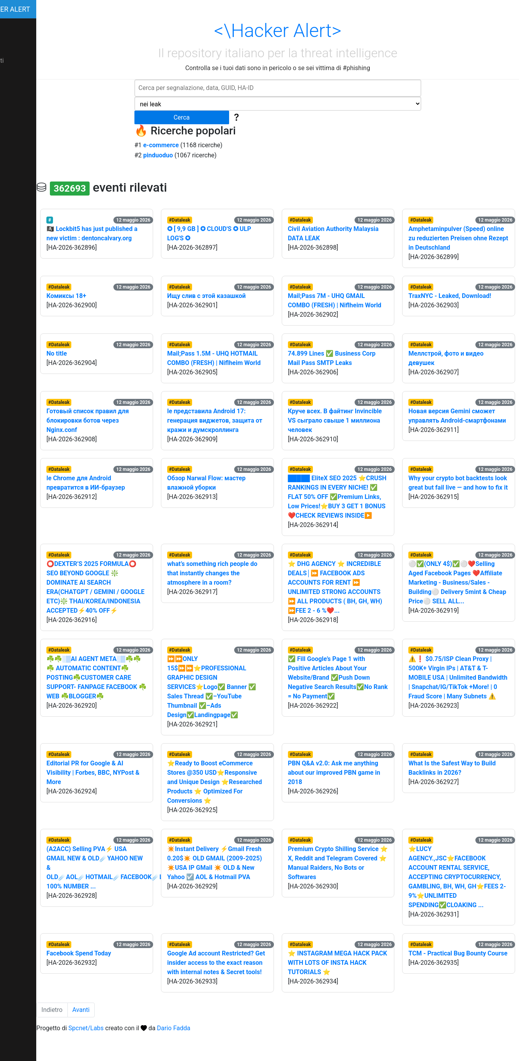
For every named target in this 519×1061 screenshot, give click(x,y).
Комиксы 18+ (88, 296)
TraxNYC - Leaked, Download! (455, 296)
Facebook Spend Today (101, 972)
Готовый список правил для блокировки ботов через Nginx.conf (110, 420)
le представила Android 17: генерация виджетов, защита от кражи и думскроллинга (227, 420)
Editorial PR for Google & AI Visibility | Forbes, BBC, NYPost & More (115, 791)
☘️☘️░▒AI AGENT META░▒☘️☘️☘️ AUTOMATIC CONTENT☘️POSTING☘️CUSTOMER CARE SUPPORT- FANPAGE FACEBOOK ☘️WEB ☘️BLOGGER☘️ (116, 696)
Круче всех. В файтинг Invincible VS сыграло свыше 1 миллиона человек (346, 420)
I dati (11, 27)
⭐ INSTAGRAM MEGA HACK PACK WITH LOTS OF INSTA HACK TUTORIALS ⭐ (340, 981)
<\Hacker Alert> (289, 30)
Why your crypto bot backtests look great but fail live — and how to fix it (460, 487)
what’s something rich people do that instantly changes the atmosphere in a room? (229, 582)
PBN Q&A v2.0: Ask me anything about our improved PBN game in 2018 (345, 791)
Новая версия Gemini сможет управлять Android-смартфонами (457, 420)
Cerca (193, 117)
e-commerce (172, 145)
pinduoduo (169, 155)
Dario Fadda (196, 1056)
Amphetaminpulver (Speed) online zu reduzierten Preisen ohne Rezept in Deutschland (455, 238)
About (12, 44)
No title (79, 353)
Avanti (102, 1038)
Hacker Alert (28, 9)
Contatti (15, 60)
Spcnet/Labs (108, 1056)
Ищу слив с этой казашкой (223, 296)
